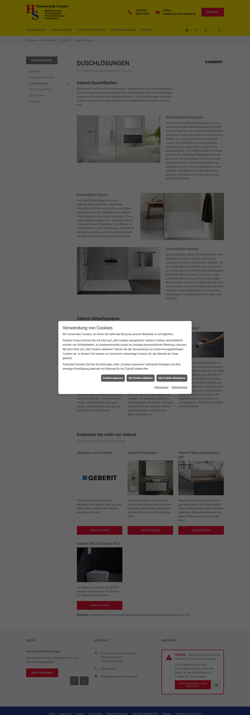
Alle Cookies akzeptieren (171, 378)
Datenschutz (179, 387)
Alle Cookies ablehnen (140, 378)
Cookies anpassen (113, 378)
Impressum (161, 387)
